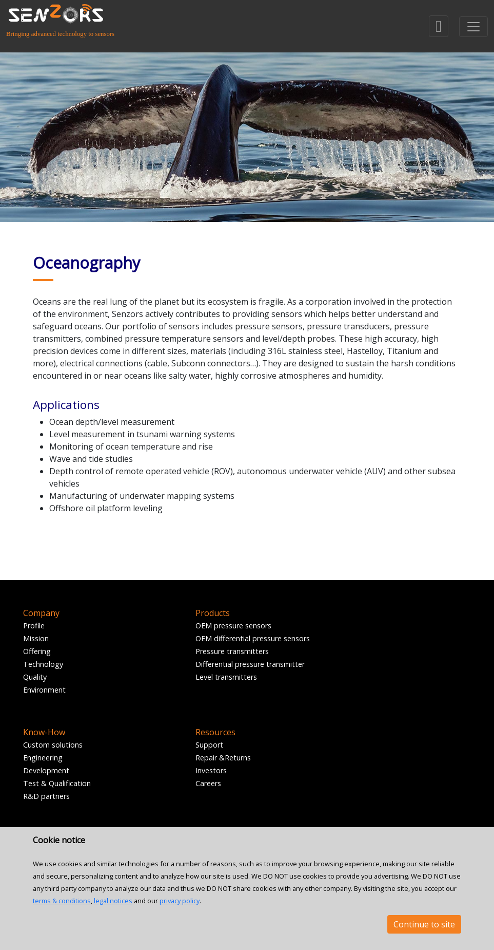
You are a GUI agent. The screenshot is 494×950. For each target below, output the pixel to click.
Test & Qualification (57, 783)
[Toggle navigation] (473, 26)
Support (209, 745)
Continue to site (424, 924)
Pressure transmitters (232, 651)
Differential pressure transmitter (250, 664)
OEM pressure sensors (233, 625)
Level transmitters (226, 677)
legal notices (113, 900)
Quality (35, 677)
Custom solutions (53, 745)
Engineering (43, 757)
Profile (34, 625)
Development (46, 770)
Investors (211, 770)
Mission (36, 638)
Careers (208, 783)
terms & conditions (62, 900)
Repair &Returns (223, 757)
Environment (44, 690)
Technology (43, 664)
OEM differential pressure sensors (252, 638)
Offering (37, 651)
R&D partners (46, 796)
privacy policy (180, 900)
